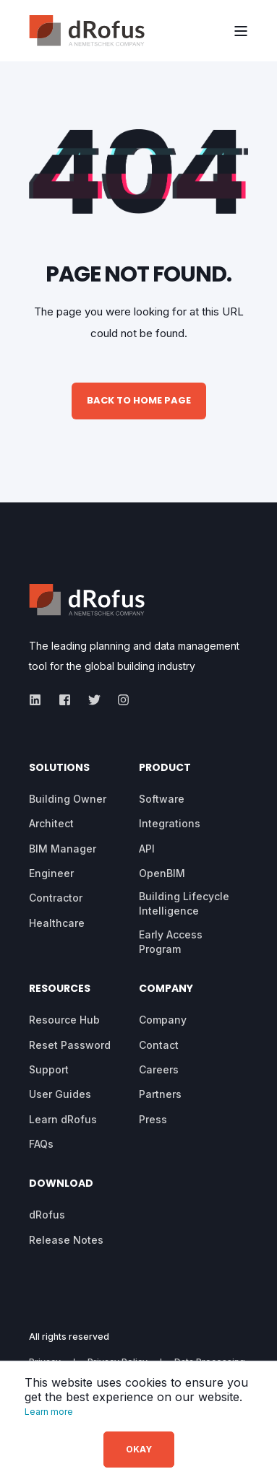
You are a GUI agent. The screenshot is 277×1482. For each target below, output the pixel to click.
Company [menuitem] (166, 989)
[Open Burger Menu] (240, 31)
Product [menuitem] (165, 768)
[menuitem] (67, 799)
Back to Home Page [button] (139, 400)
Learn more (49, 1411)
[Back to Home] (87, 31)
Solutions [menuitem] (59, 768)
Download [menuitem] (61, 1184)
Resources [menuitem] (59, 989)
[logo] (87, 600)
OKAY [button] (139, 1449)
